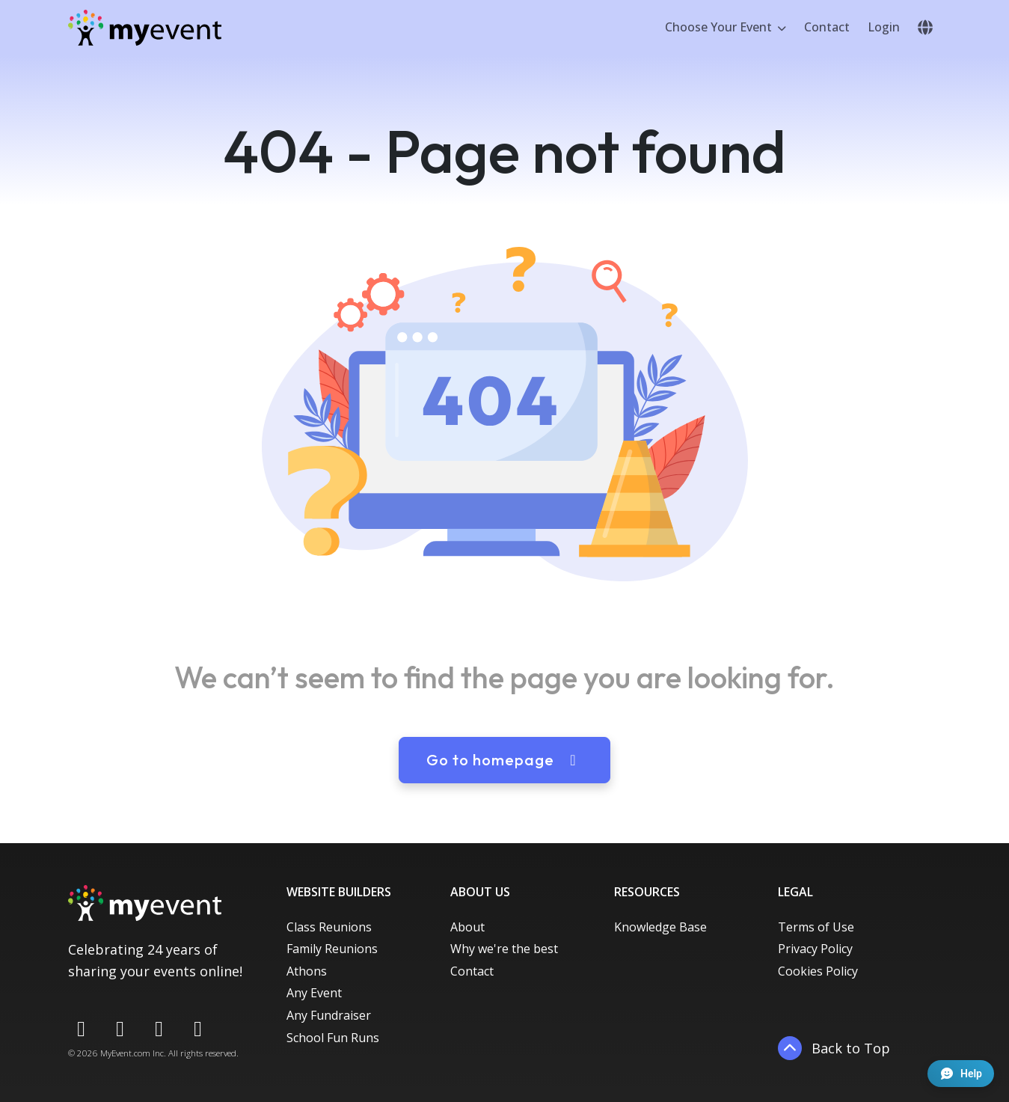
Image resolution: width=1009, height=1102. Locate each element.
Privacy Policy (815, 948)
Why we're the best (504, 948)
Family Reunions (332, 948)
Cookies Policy (818, 971)
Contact (827, 27)
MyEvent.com (125, 1053)
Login (884, 27)
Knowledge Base (660, 927)
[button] (925, 27)
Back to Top (834, 1048)
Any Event (314, 993)
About (467, 927)
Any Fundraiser (328, 1015)
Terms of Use (816, 927)
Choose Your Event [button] (720, 27)
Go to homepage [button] (504, 759)
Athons (306, 971)
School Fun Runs (332, 1037)
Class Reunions (329, 927)
